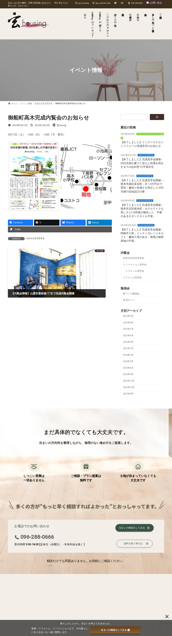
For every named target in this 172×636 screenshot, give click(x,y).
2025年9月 (128, 316)
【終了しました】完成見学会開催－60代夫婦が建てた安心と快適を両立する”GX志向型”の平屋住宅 (142, 163)
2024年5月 (128, 355)
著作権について (51, 577)
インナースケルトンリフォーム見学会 (92, 597)
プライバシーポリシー (23, 577)
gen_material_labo (101, 3)
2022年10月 (129, 387)
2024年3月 (128, 361)
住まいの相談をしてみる (115, 629)
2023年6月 (128, 367)
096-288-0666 (37, 537)
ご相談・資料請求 (77, 577)
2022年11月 (129, 381)
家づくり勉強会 (131, 293)
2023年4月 (128, 374)
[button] (134, 527)
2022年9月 (128, 393)
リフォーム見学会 (134, 271)
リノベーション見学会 (134, 264)
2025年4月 (128, 342)
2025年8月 (128, 322)
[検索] (157, 117)
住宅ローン (129, 300)
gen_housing (82, 3)
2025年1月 (128, 348)
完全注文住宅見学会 (35, 238)
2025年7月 (128, 329)
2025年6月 (128, 335)
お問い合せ (154, 3)
